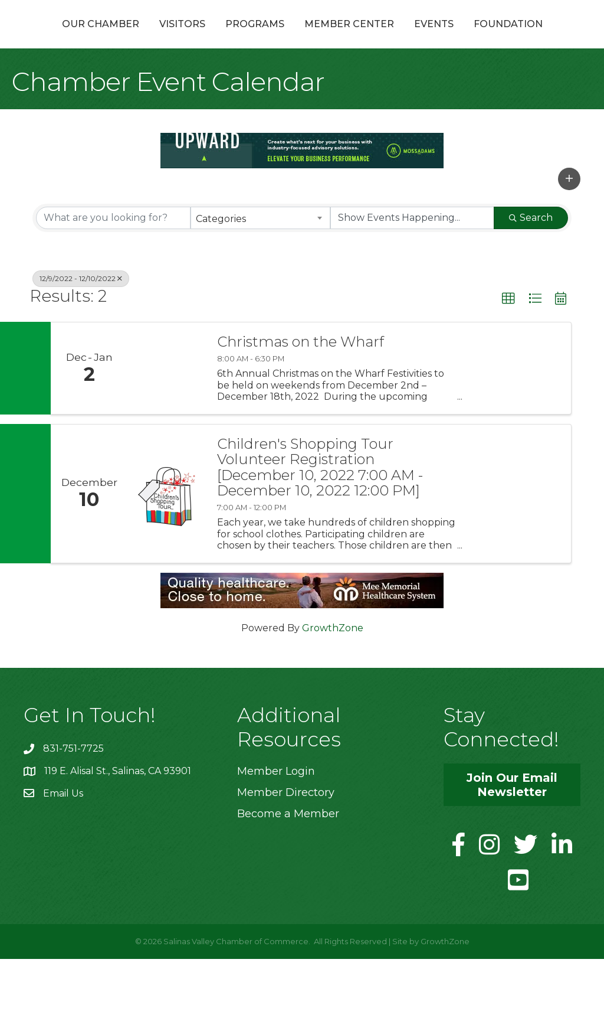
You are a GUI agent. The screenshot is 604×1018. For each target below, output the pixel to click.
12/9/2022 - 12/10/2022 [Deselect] (81, 337)
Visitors (163, 37)
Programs (235, 37)
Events (541, 37)
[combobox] (260, 277)
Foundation (302, 83)
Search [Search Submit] (531, 276)
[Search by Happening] (412, 277)
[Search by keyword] (113, 277)
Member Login (276, 830)
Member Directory (285, 851)
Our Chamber (81, 37)
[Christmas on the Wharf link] (166, 427)
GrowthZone (332, 687)
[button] (569, 238)
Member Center (456, 37)
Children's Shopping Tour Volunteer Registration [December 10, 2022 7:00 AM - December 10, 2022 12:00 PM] (320, 526)
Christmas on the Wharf (300, 401)
